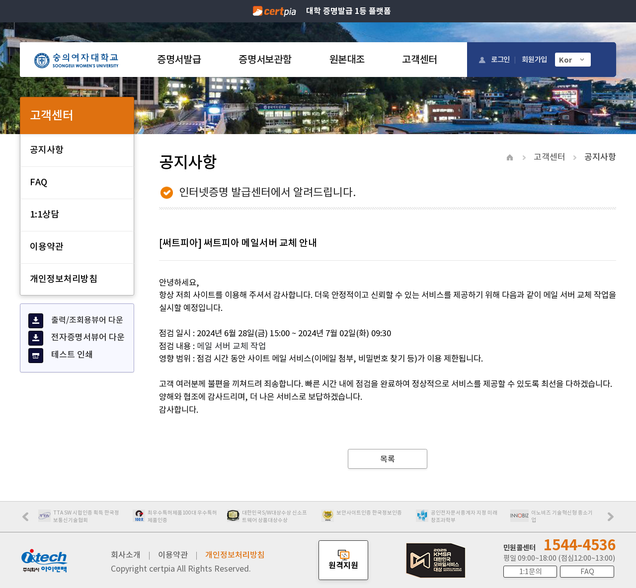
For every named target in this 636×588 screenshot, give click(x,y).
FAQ (38, 182)
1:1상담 (44, 214)
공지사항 (47, 149)
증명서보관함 (264, 59)
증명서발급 (179, 59)
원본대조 (347, 59)
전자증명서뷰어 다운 (76, 338)
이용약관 (47, 246)
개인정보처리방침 (63, 279)
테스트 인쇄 (60, 355)
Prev (30, 520)
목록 (387, 459)
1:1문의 (530, 571)
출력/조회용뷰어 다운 (75, 320)
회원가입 (534, 59)
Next (613, 520)
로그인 (500, 59)
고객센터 (419, 59)
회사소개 (126, 555)
